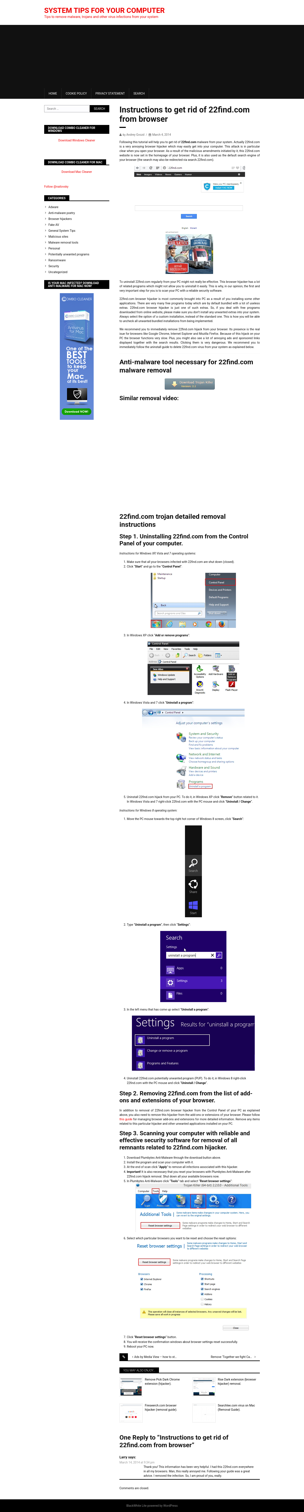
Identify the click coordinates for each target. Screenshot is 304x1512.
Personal (54, 248)
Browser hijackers (60, 219)
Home (53, 93)
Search (139, 93)
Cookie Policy (76, 93)
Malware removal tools (63, 242)
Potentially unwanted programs (68, 254)
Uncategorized (57, 272)
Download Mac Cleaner (77, 171)
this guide (125, 1119)
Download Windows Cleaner (76, 140)
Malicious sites (58, 236)
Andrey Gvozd (135, 134)
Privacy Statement (110, 93)
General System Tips (61, 230)
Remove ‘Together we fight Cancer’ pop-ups (235, 1357)
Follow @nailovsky (56, 186)
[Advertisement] (152, 56)
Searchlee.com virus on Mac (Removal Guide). (236, 1407)
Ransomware (57, 260)
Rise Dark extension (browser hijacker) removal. (237, 1381)
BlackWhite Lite (136, 1505)
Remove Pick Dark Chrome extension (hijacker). (162, 1381)
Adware (53, 207)
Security (53, 266)
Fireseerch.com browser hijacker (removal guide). (161, 1407)
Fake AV (53, 224)
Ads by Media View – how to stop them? (158, 1357)
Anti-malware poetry (61, 213)
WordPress (170, 1505)
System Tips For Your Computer (108, 10)
